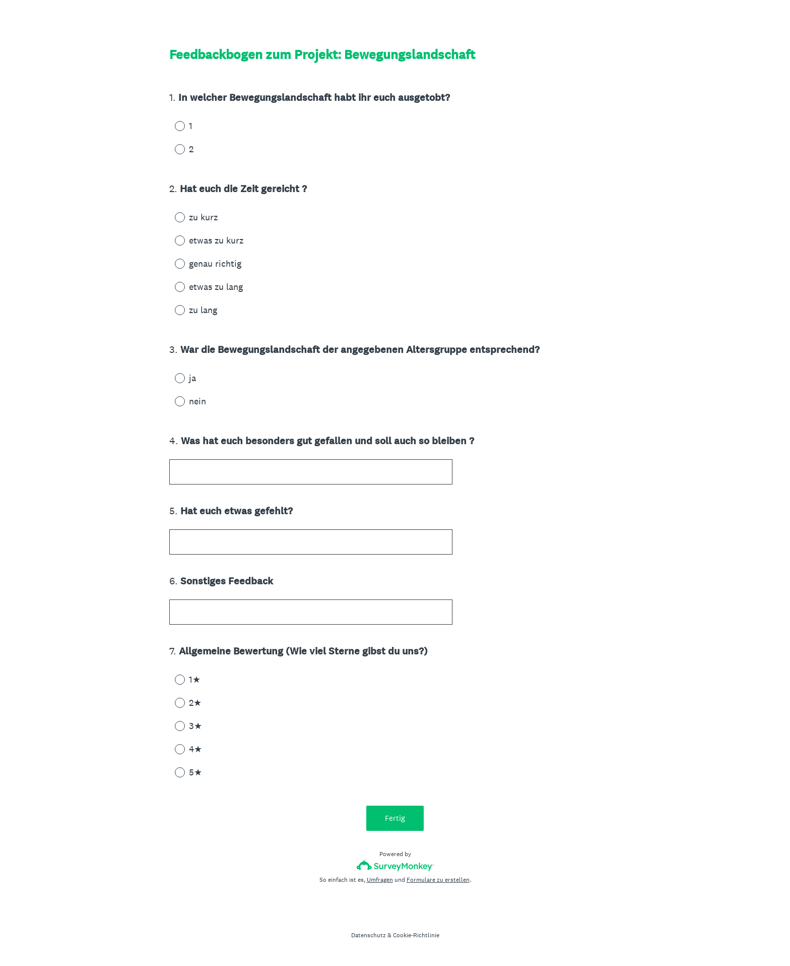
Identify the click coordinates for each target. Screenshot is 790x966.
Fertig (395, 818)
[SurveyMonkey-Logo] (395, 865)
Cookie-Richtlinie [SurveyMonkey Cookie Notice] (416, 935)
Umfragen (380, 880)
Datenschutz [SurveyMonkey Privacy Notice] (368, 935)
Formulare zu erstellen (438, 880)
